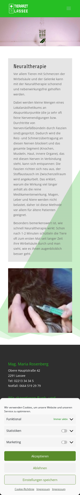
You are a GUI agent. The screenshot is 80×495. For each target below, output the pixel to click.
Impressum (43, 489)
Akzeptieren (40, 456)
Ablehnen (40, 468)
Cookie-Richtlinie (24, 489)
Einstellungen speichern (40, 480)
